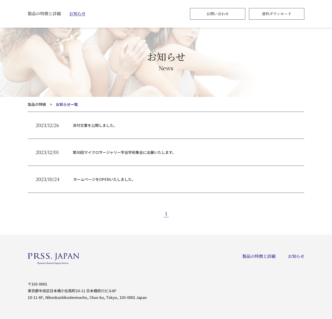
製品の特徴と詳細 (44, 13)
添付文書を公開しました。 (95, 125)
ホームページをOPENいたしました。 (104, 179)
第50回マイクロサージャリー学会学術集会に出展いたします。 (124, 152)
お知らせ (77, 13)
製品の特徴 (37, 104)
